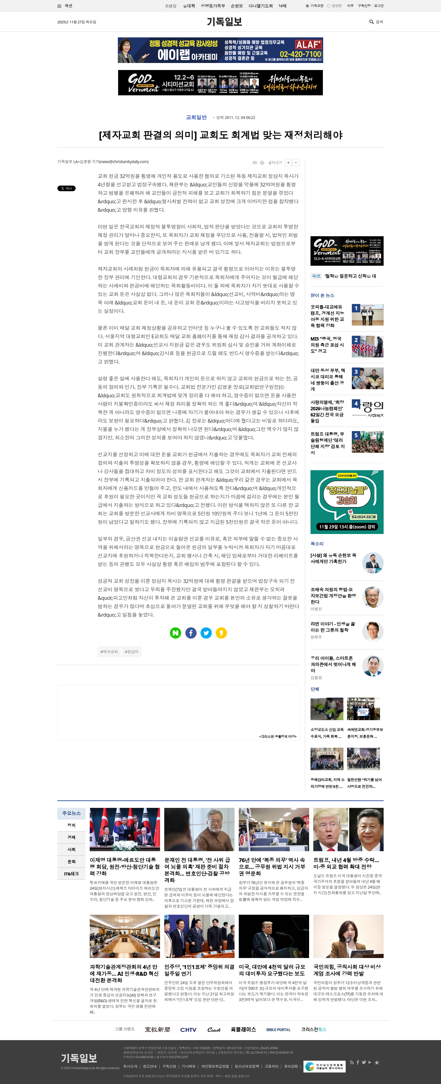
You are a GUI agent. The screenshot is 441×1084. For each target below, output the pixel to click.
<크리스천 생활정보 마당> (277, 736)
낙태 (282, 6)
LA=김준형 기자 (86, 161)
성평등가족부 (213, 6)
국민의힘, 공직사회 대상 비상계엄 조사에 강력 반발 (347, 970)
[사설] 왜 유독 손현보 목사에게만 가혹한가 (333, 558)
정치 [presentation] (72, 825)
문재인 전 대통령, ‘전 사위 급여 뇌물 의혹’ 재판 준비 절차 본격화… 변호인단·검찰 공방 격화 (197, 870)
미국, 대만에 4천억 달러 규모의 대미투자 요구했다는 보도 (272, 970)
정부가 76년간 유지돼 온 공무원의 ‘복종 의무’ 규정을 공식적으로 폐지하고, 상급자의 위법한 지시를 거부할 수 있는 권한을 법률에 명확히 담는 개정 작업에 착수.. (273, 891)
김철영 (316, 677)
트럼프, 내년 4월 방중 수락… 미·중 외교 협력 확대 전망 (346, 864)
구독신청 (364, 5)
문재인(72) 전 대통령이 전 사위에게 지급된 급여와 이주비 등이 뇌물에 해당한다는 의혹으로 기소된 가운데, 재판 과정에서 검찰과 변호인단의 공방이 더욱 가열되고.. (199, 898)
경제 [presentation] (72, 837)
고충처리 (272, 1066)
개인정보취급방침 (215, 1066)
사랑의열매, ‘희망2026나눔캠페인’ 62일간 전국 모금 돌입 (327, 411)
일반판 (336, 5)
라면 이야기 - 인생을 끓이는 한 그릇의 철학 (332, 627)
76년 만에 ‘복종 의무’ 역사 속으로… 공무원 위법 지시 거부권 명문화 (272, 867)
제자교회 (110, 651)
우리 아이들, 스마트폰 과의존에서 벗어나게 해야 (333, 664)
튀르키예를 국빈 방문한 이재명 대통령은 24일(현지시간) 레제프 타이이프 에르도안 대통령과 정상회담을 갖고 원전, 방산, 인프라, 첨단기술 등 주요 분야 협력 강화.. (124, 891)
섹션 (65, 6)
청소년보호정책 (247, 1066)
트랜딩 (170, 6)
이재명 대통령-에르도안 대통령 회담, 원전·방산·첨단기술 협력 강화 (125, 867)
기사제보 (189, 1066)
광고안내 (150, 1066)
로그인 (379, 5)
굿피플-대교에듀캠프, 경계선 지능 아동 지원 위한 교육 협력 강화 (327, 316)
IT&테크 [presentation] (71, 873)
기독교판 (316, 5)
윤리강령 (291, 1066)
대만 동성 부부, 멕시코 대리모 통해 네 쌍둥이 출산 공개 (327, 380)
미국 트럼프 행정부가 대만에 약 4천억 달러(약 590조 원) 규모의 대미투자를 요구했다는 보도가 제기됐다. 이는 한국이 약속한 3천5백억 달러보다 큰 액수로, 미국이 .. (273, 991)
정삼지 (132, 651)
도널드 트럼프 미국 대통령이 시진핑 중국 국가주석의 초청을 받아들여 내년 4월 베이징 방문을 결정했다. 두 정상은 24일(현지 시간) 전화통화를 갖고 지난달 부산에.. (347, 884)
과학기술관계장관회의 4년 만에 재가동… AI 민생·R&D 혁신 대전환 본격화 (124, 973)
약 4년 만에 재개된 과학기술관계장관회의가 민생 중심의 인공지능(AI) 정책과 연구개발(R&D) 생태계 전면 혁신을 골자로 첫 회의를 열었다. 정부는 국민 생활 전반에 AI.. (124, 1001)
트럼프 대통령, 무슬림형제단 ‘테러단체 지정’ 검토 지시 (327, 443)
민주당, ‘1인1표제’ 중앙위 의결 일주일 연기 (199, 970)
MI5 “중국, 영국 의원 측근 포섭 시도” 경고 (327, 345)
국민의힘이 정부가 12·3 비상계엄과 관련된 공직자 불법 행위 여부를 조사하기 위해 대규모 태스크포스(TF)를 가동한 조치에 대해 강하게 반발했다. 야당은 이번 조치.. (348, 991)
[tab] (71, 825)
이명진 (316, 609)
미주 (350, 5)
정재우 (316, 637)
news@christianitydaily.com (123, 161)
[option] (328, 720)
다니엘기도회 (261, 6)
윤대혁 (189, 6)
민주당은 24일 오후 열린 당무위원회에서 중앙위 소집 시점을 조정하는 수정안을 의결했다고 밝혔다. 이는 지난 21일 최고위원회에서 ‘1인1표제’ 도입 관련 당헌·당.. (199, 991)
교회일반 (196, 117)
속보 (316, 276)
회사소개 (130, 1066)
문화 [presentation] (72, 861)
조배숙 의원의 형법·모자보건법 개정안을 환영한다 (333, 596)
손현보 (237, 6)
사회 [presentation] (72, 849)
